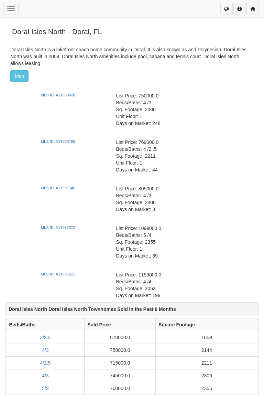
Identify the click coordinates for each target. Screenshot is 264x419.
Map (19, 76)
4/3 (45, 350)
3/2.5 (45, 337)
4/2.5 (45, 363)
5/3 (45, 388)
